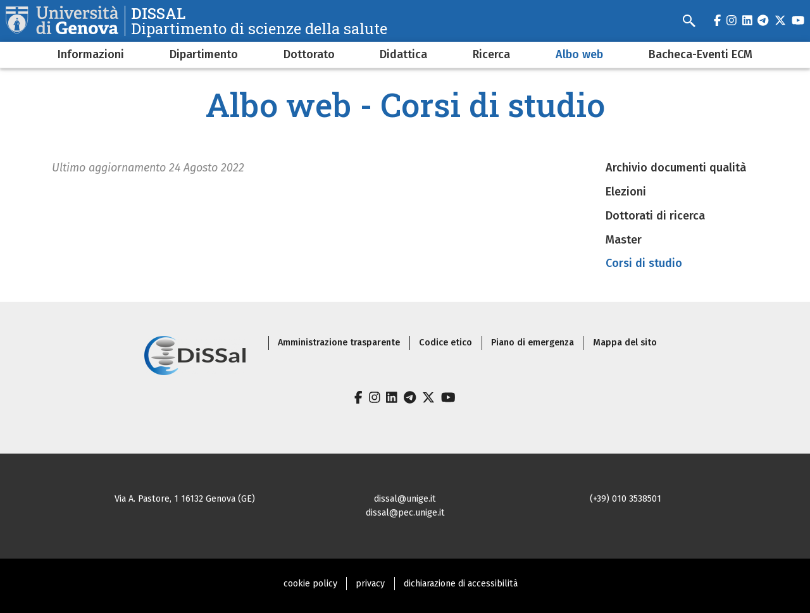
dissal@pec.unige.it (405, 512)
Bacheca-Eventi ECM (700, 54)
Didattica (403, 54)
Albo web (579, 54)
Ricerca (491, 54)
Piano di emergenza (532, 342)
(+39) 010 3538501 (625, 498)
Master (624, 240)
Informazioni (91, 54)
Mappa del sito (625, 342)
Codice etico (445, 342)
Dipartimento (204, 54)
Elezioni (626, 192)
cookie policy (310, 583)
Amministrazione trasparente (339, 342)
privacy (370, 583)
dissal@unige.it (405, 498)
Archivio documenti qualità (676, 168)
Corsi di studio (644, 263)
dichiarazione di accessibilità (461, 583)
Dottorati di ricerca (655, 216)
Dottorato (309, 54)
